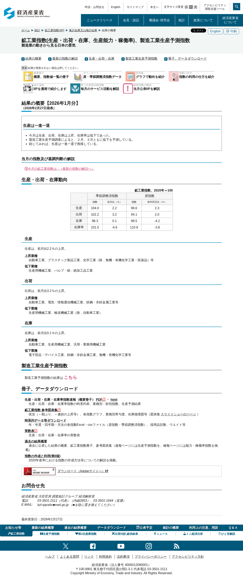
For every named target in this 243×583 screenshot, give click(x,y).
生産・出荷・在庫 (101, 58)
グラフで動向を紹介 (150, 76)
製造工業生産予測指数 (141, 58)
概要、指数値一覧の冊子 (51, 76)
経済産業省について (230, 20)
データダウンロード (111, 527)
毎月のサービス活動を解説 (100, 89)
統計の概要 (171, 527)
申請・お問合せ (94, 7)
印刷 (231, 31)
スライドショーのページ (178, 414)
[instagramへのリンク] (148, 545)
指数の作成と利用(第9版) (43, 456)
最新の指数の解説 (65, 58)
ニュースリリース (99, 20)
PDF (101, 399)
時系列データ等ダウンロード (45, 420)
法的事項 (123, 556)
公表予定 (144, 527)
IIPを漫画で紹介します (50, 89)
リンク (89, 556)
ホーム (25, 30)
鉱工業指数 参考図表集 (43, 410)
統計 (181, 20)
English (115, 7)
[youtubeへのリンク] (120, 545)
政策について (203, 20)
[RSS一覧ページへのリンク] (176, 545)
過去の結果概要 (36, 441)
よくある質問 (69, 556)
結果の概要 (33, 58)
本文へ (154, 7)
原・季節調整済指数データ (102, 76)
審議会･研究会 (159, 20)
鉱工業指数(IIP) (54, 30)
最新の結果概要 (43, 527)
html (114, 399)
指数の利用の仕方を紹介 (196, 76)
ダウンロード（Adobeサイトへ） (65, 471)
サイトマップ (135, 7)
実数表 (31, 431)
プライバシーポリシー (151, 556)
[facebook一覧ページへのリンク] (92, 545)
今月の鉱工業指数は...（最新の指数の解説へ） (60, 168)
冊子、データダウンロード (187, 58)
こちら (70, 377)
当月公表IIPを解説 (146, 89)
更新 (24, 67)
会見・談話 (131, 20)
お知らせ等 (13, 527)
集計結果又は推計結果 (83, 30)
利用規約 (105, 556)
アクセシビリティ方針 (188, 556)
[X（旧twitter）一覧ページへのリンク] (66, 545)
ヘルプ (50, 556)
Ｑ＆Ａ (233, 527)
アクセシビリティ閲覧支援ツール (215, 7)
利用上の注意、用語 (203, 527)
